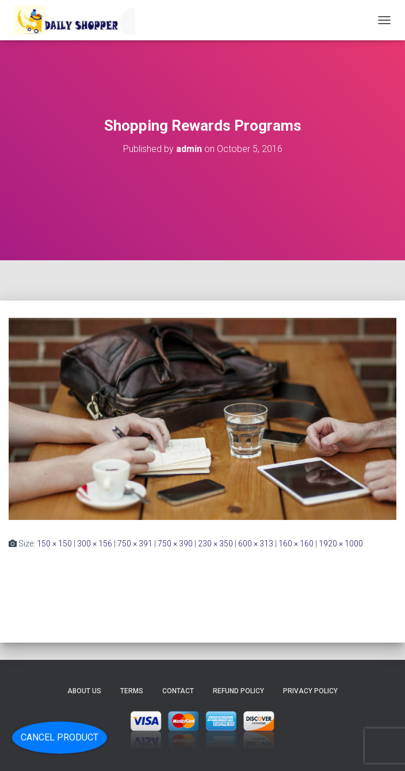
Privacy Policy (310, 691)
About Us (84, 691)
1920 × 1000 (341, 543)
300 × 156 (94, 543)
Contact (178, 691)
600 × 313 (255, 543)
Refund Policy (238, 691)
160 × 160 (296, 543)
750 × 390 (175, 543)
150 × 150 (54, 543)
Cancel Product (59, 737)
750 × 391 (134, 543)
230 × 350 (215, 543)
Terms (131, 691)
